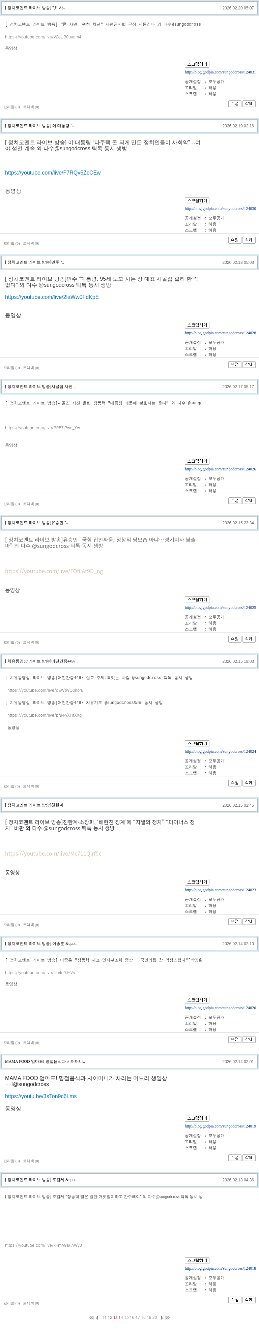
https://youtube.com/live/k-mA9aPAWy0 (43, 1244)
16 (132, 1316)
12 (110, 1316)
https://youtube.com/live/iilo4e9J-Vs (40, 972)
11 (104, 1316)
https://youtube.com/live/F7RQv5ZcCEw (53, 173)
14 (120, 1316)
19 (149, 1316)
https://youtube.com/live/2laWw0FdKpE (52, 297)
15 (126, 1316)
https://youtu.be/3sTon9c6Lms (41, 1096)
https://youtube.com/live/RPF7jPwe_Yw (42, 427)
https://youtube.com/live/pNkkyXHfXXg (44, 714)
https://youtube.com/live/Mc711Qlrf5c (53, 852)
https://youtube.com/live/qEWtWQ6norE (45, 690)
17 (137, 1316)
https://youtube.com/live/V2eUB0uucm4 (43, 36)
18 (143, 1316)
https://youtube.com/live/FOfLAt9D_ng (54, 571)
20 (154, 1316)
